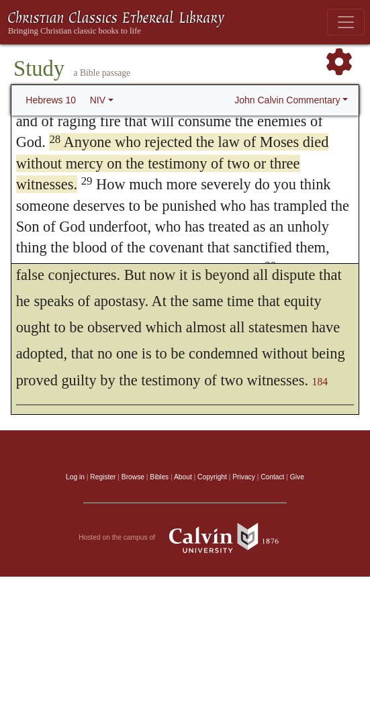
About (183, 477)
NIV (97, 100)
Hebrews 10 (51, 100)
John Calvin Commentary (287, 100)
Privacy (243, 477)
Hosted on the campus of (185, 537)
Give (297, 477)
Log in (75, 477)
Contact (272, 477)
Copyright (212, 477)
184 (320, 381)
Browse (133, 477)
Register (102, 477)
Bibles (159, 477)
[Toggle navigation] (346, 22)
